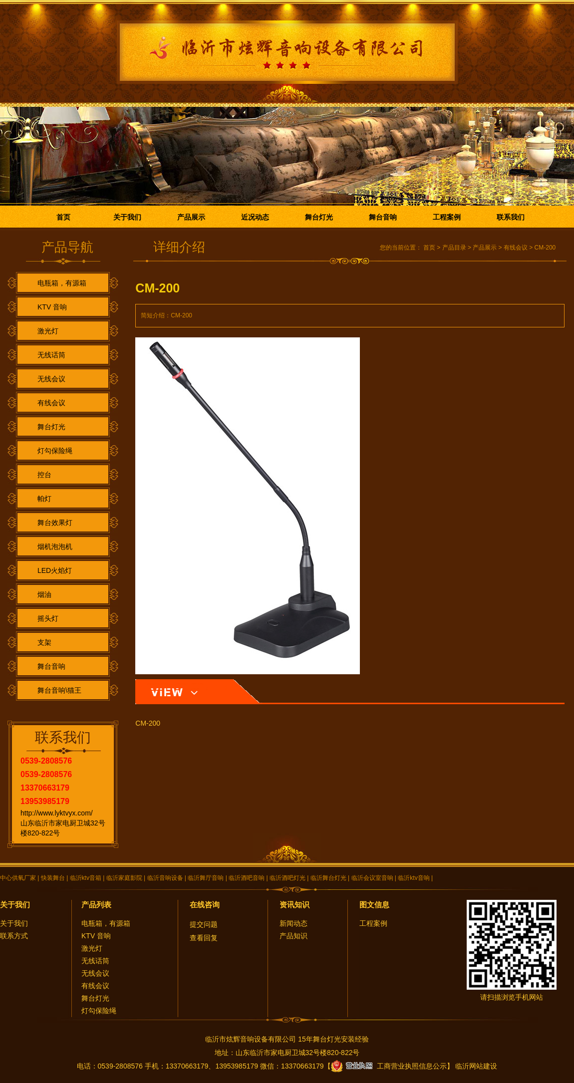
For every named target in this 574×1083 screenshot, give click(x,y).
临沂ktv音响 (413, 877)
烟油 (44, 594)
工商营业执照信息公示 (389, 1066)
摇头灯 (47, 618)
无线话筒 (51, 355)
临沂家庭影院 (124, 877)
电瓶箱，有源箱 (61, 283)
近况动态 (255, 217)
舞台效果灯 (54, 523)
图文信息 (374, 904)
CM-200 (545, 247)
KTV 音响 (52, 307)
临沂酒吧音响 (247, 877)
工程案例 (447, 217)
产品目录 (454, 247)
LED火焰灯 (54, 570)
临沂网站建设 (476, 1066)
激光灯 (47, 331)
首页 (63, 217)
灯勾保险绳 (54, 451)
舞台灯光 (319, 217)
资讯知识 (294, 904)
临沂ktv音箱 (85, 877)
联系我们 (511, 217)
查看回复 (204, 938)
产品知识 (293, 936)
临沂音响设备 (165, 877)
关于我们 (127, 217)
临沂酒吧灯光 (287, 877)
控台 (44, 475)
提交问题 (204, 924)
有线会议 (51, 403)
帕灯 (44, 499)
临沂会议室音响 (372, 877)
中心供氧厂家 (18, 877)
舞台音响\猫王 (59, 690)
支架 (44, 642)
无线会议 (51, 379)
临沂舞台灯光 (328, 877)
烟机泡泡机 (54, 546)
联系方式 (14, 936)
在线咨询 (205, 904)
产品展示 (191, 217)
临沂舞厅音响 (206, 877)
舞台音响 (383, 217)
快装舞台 (53, 877)
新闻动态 (293, 923)
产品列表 (96, 904)
